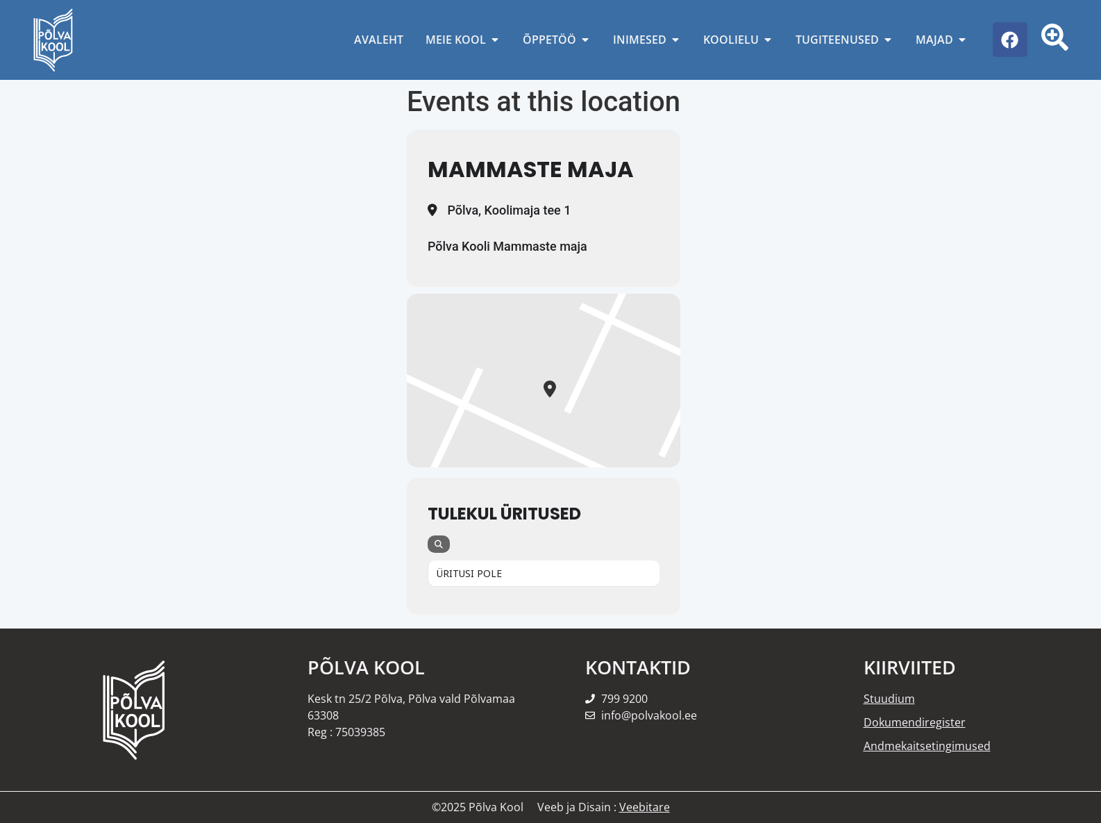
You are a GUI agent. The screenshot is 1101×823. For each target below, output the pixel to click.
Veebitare (644, 807)
